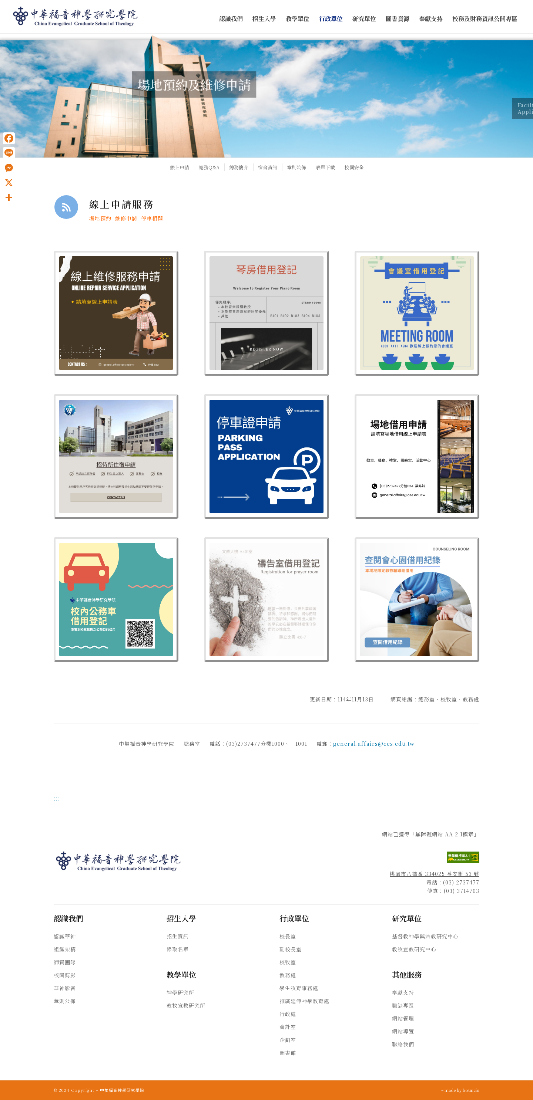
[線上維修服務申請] (116, 313)
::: (56, 798)
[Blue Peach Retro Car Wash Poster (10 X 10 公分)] (116, 599)
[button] (231, 19)
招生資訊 (178, 936)
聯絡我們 (403, 1044)
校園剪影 (65, 975)
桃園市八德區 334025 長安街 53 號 (434, 873)
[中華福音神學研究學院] (76, 16)
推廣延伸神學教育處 (304, 1001)
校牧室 (287, 962)
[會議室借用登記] (417, 313)
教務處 (287, 975)
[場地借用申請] (417, 456)
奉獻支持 (403, 992)
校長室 (287, 936)
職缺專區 (403, 1005)
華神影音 (65, 988)
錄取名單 (178, 949)
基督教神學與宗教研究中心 (425, 936)
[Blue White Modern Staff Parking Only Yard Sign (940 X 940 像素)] (266, 456)
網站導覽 (403, 1031)
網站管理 (403, 1018)
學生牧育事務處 (298, 988)
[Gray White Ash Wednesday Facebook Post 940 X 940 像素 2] (266, 599)
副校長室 (290, 949)
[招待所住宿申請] (116, 456)
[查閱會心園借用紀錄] (417, 599)
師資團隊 (65, 962)
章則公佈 (65, 1001)
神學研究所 (180, 992)
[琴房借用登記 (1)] (266, 313)
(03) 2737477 (461, 882)
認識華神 (65, 936)
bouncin (471, 1090)
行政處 (287, 1014)
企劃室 (287, 1039)
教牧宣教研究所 (186, 1005)
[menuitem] (231, 19)
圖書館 (287, 1052)
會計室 (287, 1026)
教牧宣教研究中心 (414, 949)
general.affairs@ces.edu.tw (374, 743)
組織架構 (65, 949)
